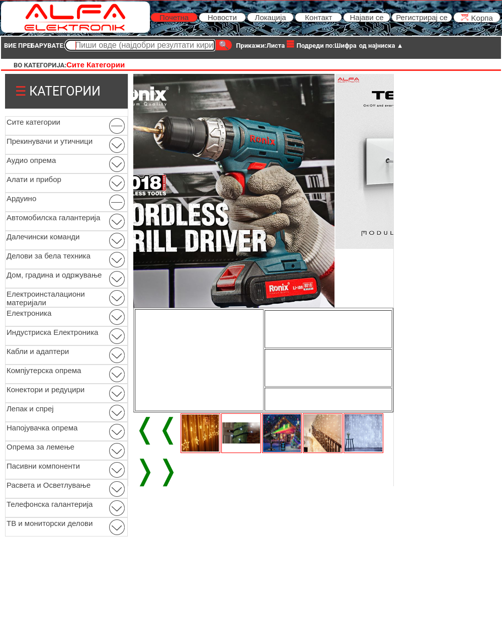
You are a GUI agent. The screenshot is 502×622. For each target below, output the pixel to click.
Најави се (366, 17)
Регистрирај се (422, 17)
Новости (222, 17)
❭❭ (156, 470)
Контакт (318, 17)
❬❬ (156, 428)
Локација (270, 17)
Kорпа (476, 17)
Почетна (174, 17)
